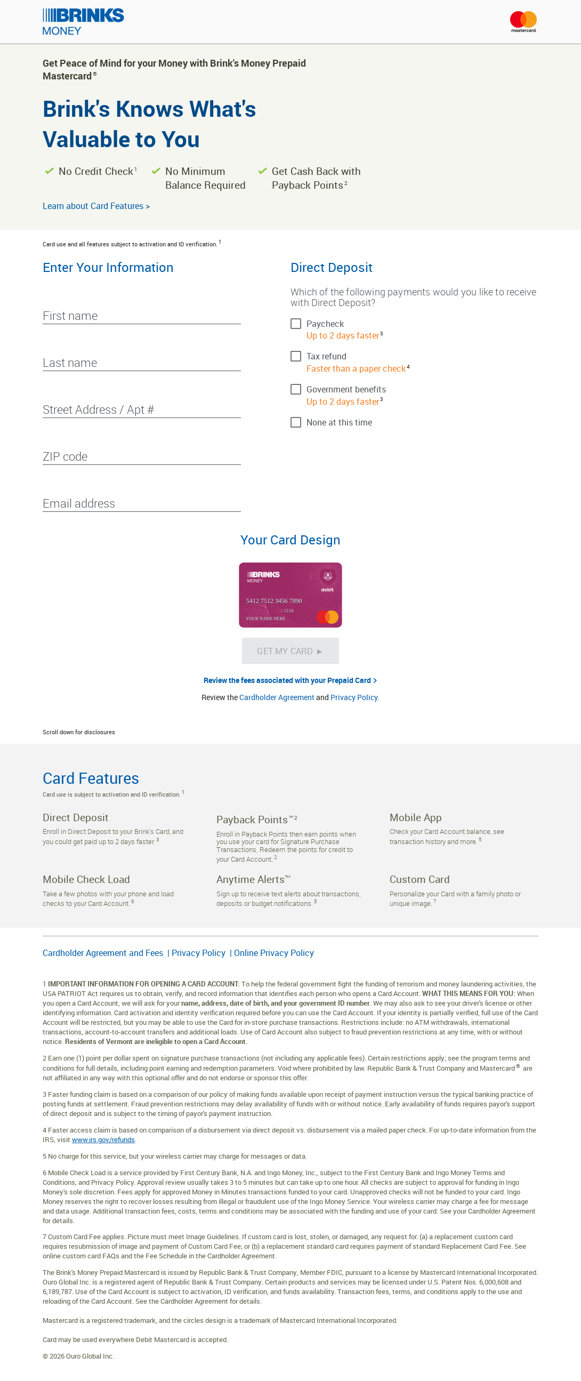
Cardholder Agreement (276, 697)
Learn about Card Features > (96, 206)
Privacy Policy (353, 697)
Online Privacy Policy (274, 953)
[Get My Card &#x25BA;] (290, 651)
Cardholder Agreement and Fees (104, 953)
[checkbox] (414, 323)
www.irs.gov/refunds (103, 1139)
